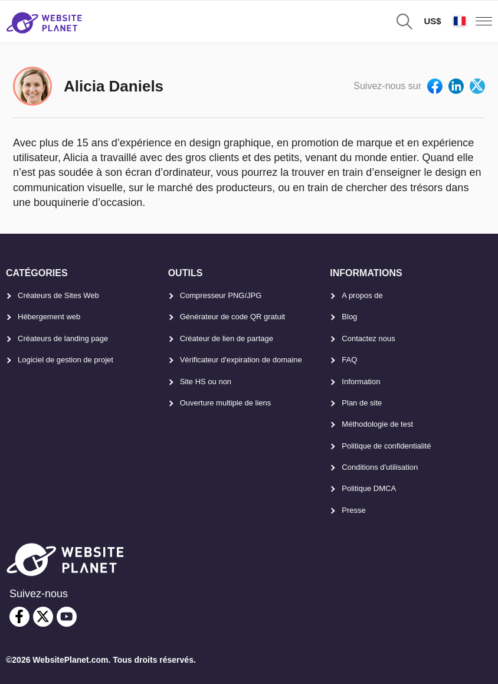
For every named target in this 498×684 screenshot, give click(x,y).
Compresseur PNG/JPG (221, 295)
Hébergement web (49, 316)
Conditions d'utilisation (380, 467)
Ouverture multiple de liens (225, 402)
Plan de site (362, 402)
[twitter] (43, 617)
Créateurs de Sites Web (58, 295)
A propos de (362, 295)
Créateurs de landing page (63, 338)
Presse (353, 510)
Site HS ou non (205, 381)
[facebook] (19, 617)
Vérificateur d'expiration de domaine (241, 359)
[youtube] (67, 617)
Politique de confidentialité (386, 445)
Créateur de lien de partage (226, 338)
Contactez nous (368, 338)
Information (361, 381)
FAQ (349, 359)
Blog (349, 316)
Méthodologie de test (377, 424)
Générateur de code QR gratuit (233, 316)
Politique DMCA (369, 488)
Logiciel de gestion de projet (65, 359)
